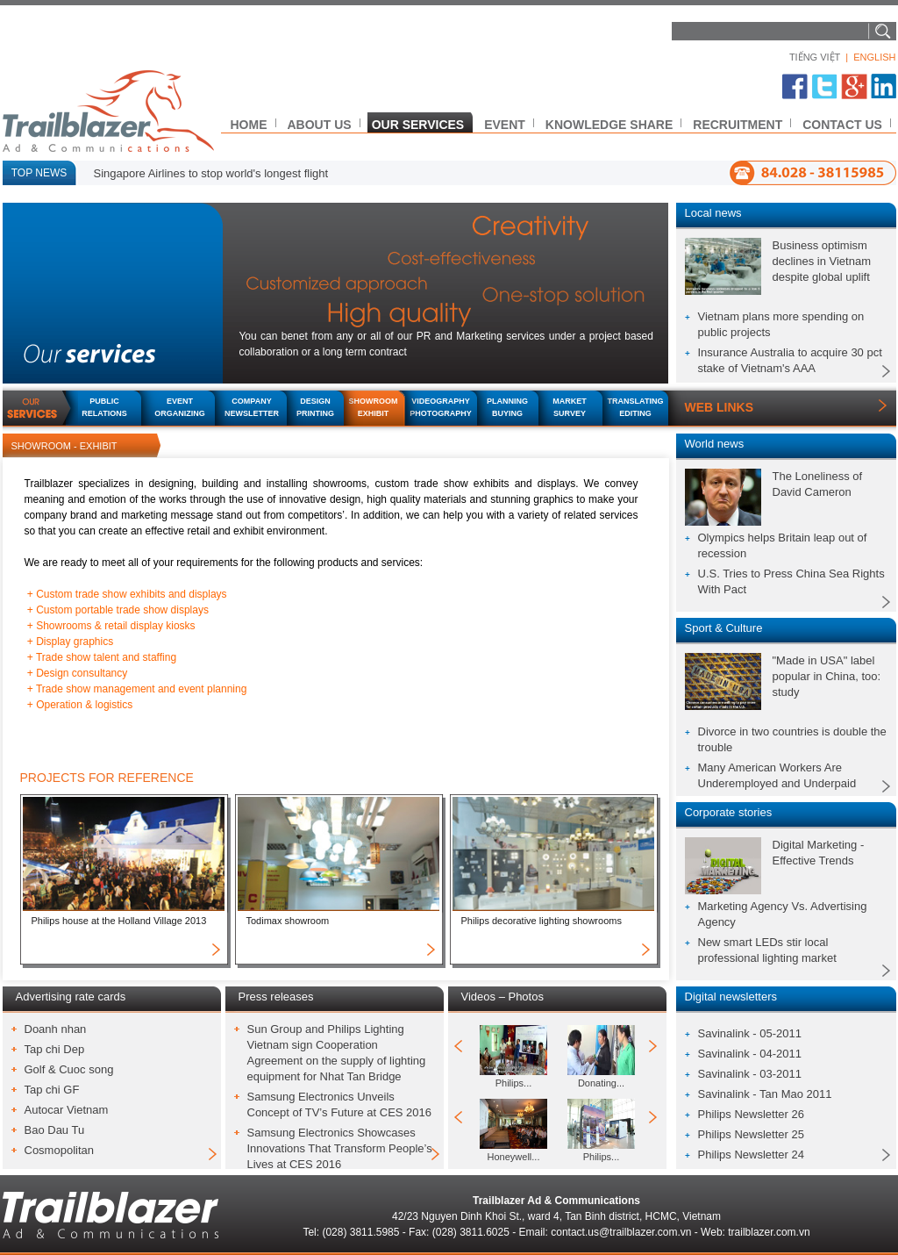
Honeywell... (514, 1156)
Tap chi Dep (55, 1049)
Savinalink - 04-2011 (750, 1053)
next (653, 1046)
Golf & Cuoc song (69, 1069)
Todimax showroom (288, 920)
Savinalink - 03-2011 (750, 1073)
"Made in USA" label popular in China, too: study (827, 676)
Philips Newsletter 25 (751, 1134)
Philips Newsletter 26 (751, 1114)
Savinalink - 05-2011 (750, 1033)
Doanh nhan (56, 1029)
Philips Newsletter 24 (751, 1154)
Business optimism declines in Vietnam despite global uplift (822, 261)
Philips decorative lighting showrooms (541, 920)
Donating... (601, 1083)
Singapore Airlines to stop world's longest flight (211, 173)
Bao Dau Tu (55, 1130)
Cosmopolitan (60, 1150)
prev (460, 1046)
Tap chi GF (52, 1089)
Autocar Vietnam (67, 1109)
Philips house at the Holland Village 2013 (119, 920)
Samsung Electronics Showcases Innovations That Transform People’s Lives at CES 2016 (339, 1148)
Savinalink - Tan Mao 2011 (765, 1094)
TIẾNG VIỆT (814, 57)
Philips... (513, 1083)
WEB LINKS (719, 407)
